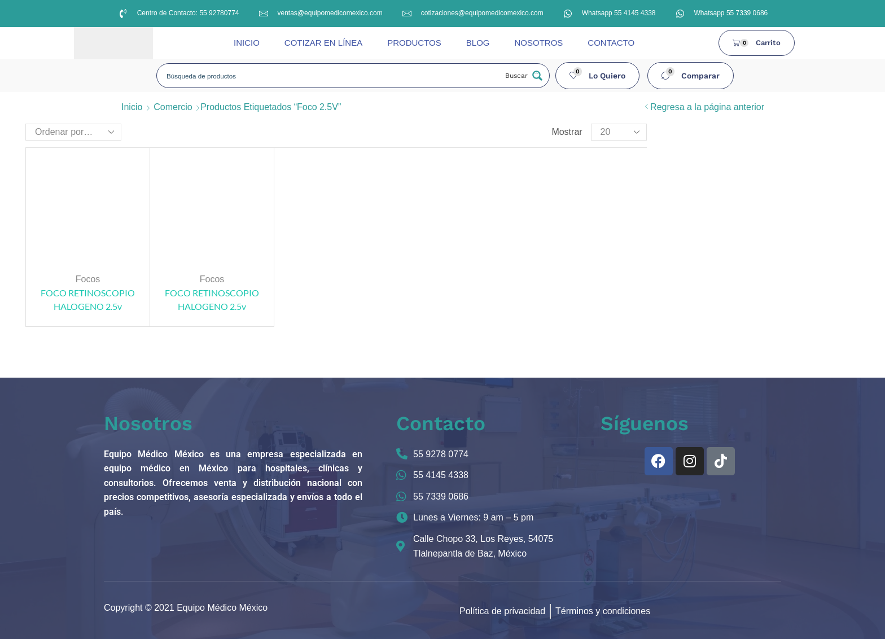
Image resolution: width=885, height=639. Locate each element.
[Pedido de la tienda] (73, 132)
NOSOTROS (538, 42)
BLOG (478, 42)
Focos (88, 279)
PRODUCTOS (414, 42)
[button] (597, 75)
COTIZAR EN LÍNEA (323, 42)
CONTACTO (611, 42)
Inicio (131, 107)
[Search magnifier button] (523, 75)
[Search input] (330, 76)
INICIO (247, 42)
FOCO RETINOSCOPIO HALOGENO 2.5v (88, 299)
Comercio (173, 107)
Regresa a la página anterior (707, 107)
